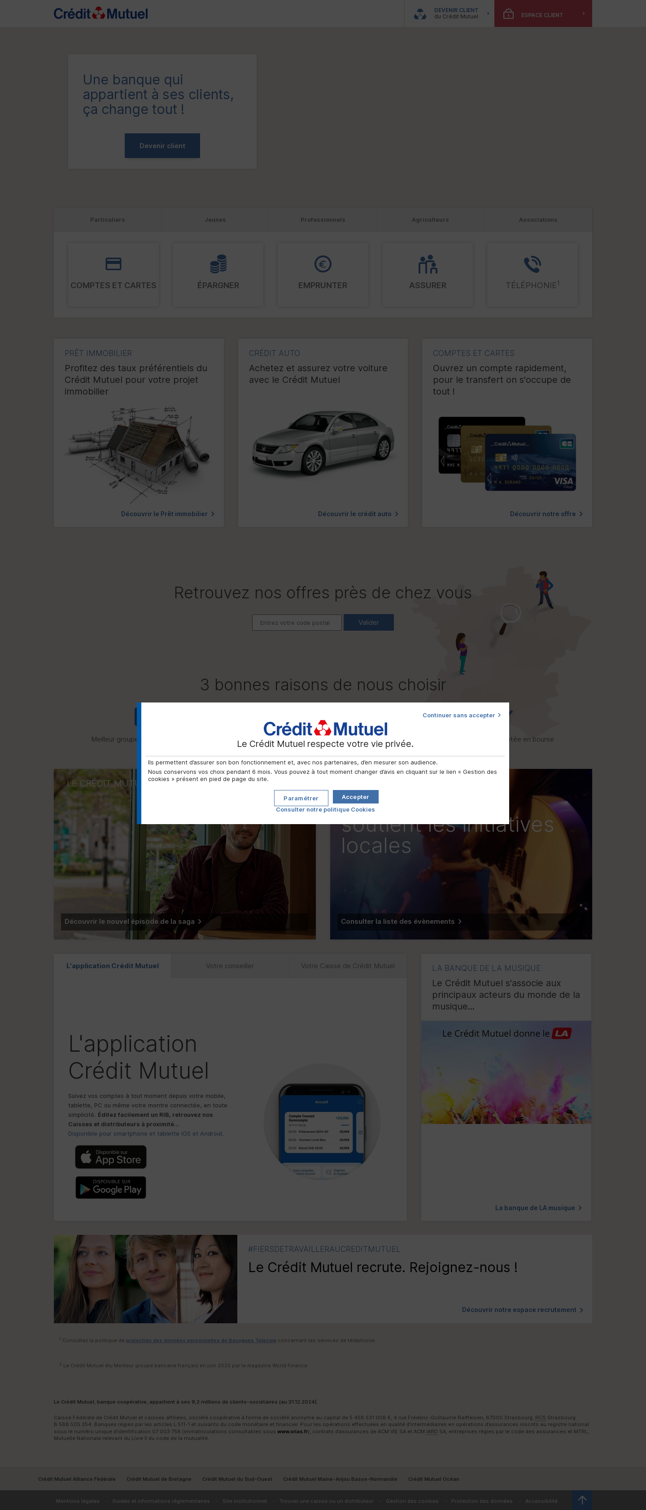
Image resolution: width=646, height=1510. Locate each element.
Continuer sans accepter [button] (459, 715)
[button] (356, 793)
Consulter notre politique (325, 806)
